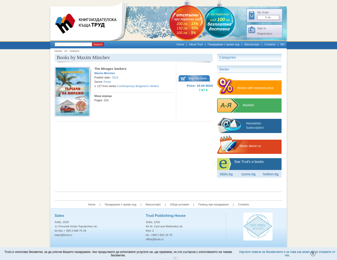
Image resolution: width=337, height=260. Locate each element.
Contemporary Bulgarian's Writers (138, 86)
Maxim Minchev (104, 73)
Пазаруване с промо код (223, 44)
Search (98, 44)
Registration (264, 33)
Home (180, 44)
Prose (107, 81)
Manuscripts (251, 44)
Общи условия (179, 204)
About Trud (196, 44)
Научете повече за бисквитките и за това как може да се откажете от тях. (287, 253)
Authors (74, 51)
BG (282, 44)
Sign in (261, 28)
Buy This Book (198, 78)
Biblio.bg (226, 174)
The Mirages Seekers (110, 68)
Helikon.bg (271, 174)
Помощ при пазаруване (213, 204)
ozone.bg (248, 174)
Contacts (270, 44)
